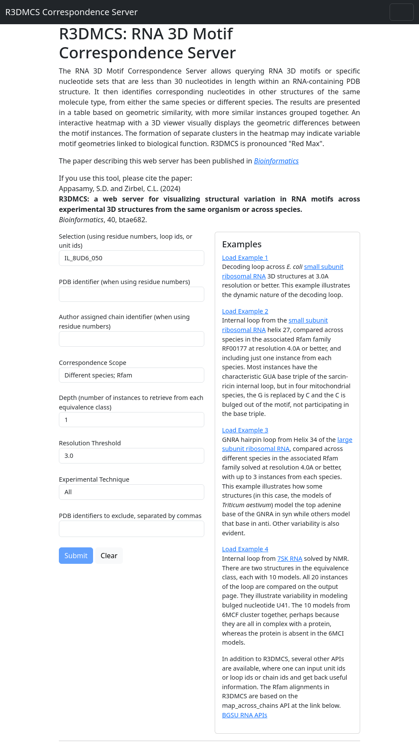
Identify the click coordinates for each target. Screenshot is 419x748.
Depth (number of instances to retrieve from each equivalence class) (131, 402)
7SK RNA (290, 558)
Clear (109, 555)
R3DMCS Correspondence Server (71, 12)
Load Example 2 (245, 311)
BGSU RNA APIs (245, 715)
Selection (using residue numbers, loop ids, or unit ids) (125, 241)
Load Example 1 (245, 257)
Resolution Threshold (90, 443)
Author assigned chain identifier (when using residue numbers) (124, 321)
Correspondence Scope (92, 362)
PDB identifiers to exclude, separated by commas (130, 515)
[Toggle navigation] (402, 12)
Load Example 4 (245, 549)
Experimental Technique (94, 479)
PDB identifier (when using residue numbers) (124, 282)
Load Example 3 (245, 430)
